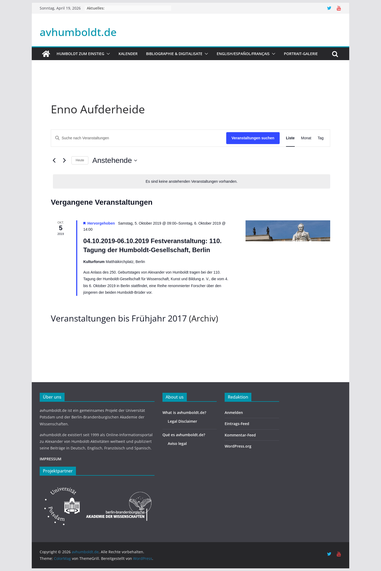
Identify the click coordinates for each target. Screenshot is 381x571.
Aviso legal (177, 443)
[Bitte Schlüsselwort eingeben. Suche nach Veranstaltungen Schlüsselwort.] (138, 138)
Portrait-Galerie (301, 53)
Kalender (128, 53)
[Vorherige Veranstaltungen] (54, 160)
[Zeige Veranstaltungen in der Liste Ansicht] (290, 138)
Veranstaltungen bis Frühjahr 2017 (119, 318)
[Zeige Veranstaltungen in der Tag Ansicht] (321, 138)
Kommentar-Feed (240, 435)
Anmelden (234, 412)
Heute (80, 160)
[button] (107, 53)
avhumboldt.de (78, 32)
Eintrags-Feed (237, 423)
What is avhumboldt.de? (184, 412)
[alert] (191, 181)
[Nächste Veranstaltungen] (64, 160)
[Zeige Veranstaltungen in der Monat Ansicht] (306, 138)
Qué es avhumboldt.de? (183, 434)
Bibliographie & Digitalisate (174, 53)
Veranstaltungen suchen (253, 138)
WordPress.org (238, 446)
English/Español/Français (243, 53)
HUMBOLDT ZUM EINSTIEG (80, 53)
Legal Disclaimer (182, 421)
